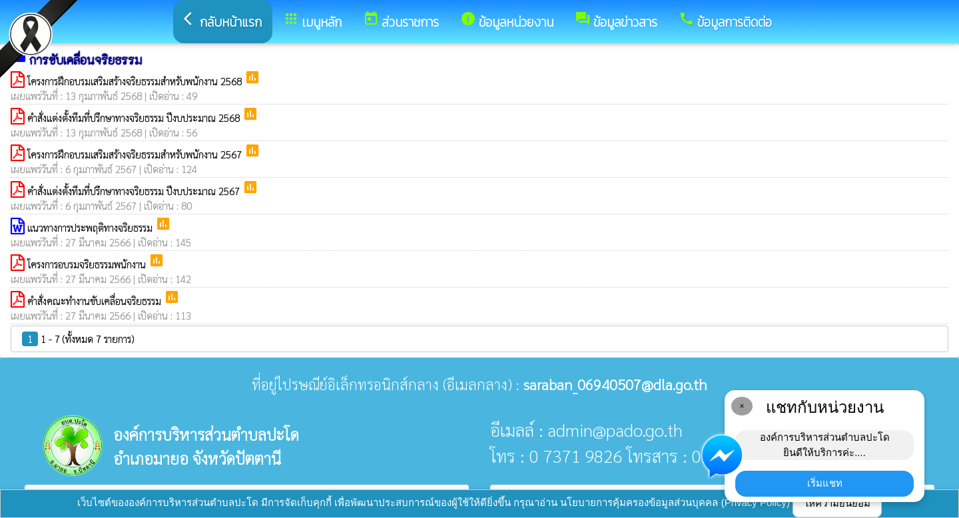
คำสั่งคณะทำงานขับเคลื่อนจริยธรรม (95, 300)
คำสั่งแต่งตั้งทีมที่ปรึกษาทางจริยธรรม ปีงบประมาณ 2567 (134, 190)
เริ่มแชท (824, 483)
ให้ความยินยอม (837, 503)
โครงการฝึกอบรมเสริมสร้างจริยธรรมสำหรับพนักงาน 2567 (135, 154)
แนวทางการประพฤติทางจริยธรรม (91, 227)
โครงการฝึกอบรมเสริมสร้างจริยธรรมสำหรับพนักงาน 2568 (135, 81)
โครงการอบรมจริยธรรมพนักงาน (88, 264)
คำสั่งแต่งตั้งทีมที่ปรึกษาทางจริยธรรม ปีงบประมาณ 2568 (134, 117)
